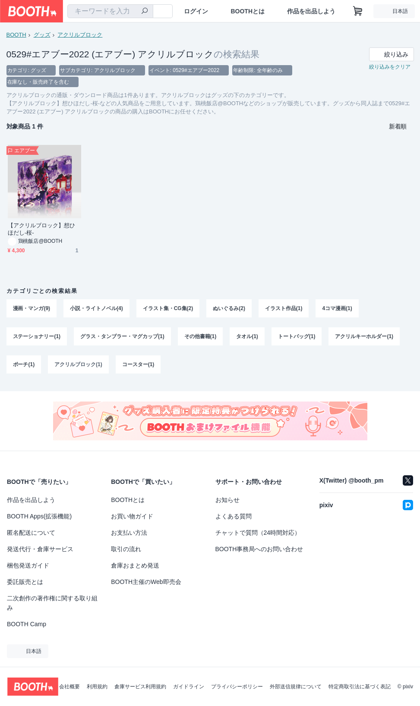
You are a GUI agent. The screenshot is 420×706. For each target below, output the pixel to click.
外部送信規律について (296, 686)
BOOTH (16, 34)
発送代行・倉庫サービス (40, 549)
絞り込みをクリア (390, 67)
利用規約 (97, 686)
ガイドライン (188, 686)
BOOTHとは (248, 11)
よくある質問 (233, 516)
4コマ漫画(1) (337, 309)
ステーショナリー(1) (37, 338)
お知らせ (227, 499)
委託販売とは (25, 581)
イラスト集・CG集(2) (168, 309)
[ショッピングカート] (358, 11)
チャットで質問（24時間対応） (258, 532)
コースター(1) (138, 366)
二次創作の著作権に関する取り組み (52, 603)
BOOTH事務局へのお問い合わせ (259, 549)
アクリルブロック (80, 34)
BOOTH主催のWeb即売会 (146, 581)
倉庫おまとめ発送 (135, 565)
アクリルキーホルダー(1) (364, 338)
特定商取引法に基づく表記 (359, 686)
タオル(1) (248, 338)
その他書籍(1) (200, 338)
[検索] (144, 12)
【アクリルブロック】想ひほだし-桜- (42, 230)
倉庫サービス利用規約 (140, 686)
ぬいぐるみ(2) (229, 309)
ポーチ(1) (24, 366)
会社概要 (69, 686)
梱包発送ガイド (28, 565)
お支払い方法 (129, 532)
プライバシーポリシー (237, 686)
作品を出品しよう (311, 11)
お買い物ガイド (132, 516)
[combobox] (110, 11)
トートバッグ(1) (297, 338)
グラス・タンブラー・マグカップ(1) (122, 338)
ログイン (196, 11)
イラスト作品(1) (284, 309)
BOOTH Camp (26, 624)
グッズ (42, 34)
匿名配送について (31, 532)
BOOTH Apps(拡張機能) (39, 516)
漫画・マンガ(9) (32, 309)
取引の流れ (126, 549)
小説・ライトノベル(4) (96, 309)
